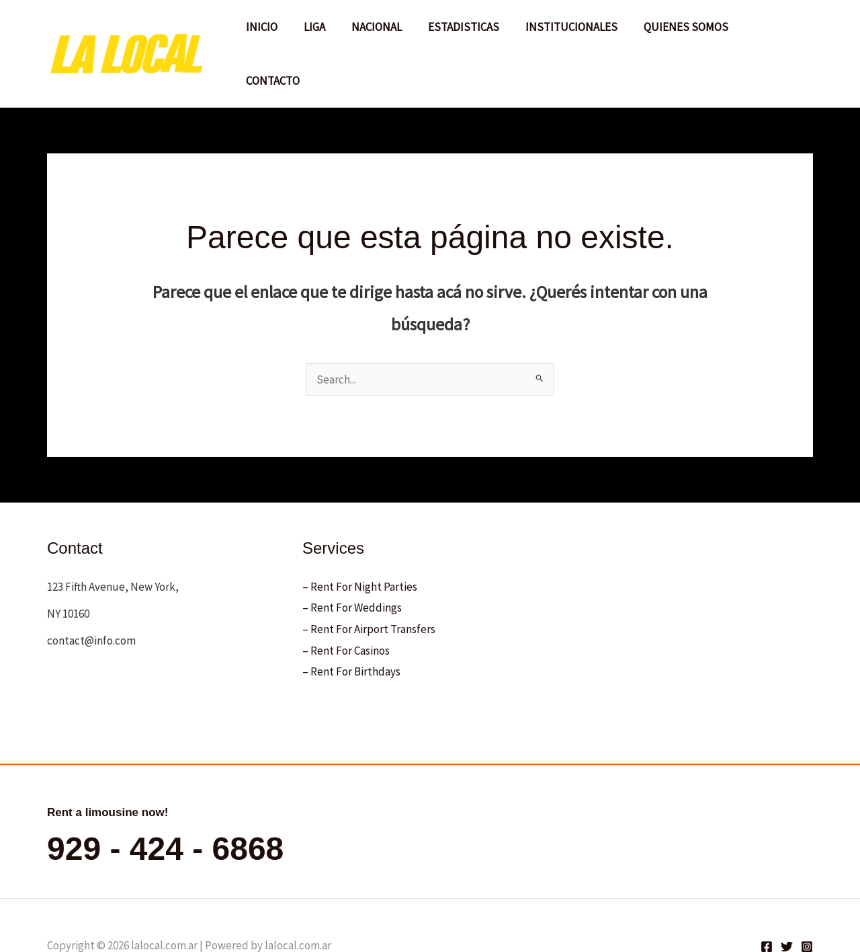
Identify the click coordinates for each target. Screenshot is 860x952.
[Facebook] (767, 906)
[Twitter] (787, 906)
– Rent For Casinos (346, 608)
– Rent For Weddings (352, 566)
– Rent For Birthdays (351, 630)
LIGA (324, 33)
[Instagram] (807, 906)
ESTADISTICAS (467, 33)
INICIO (275, 33)
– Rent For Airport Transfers (368, 588)
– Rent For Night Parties (359, 545)
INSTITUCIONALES (571, 33)
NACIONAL (383, 33)
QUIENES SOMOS (682, 33)
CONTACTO (775, 33)
